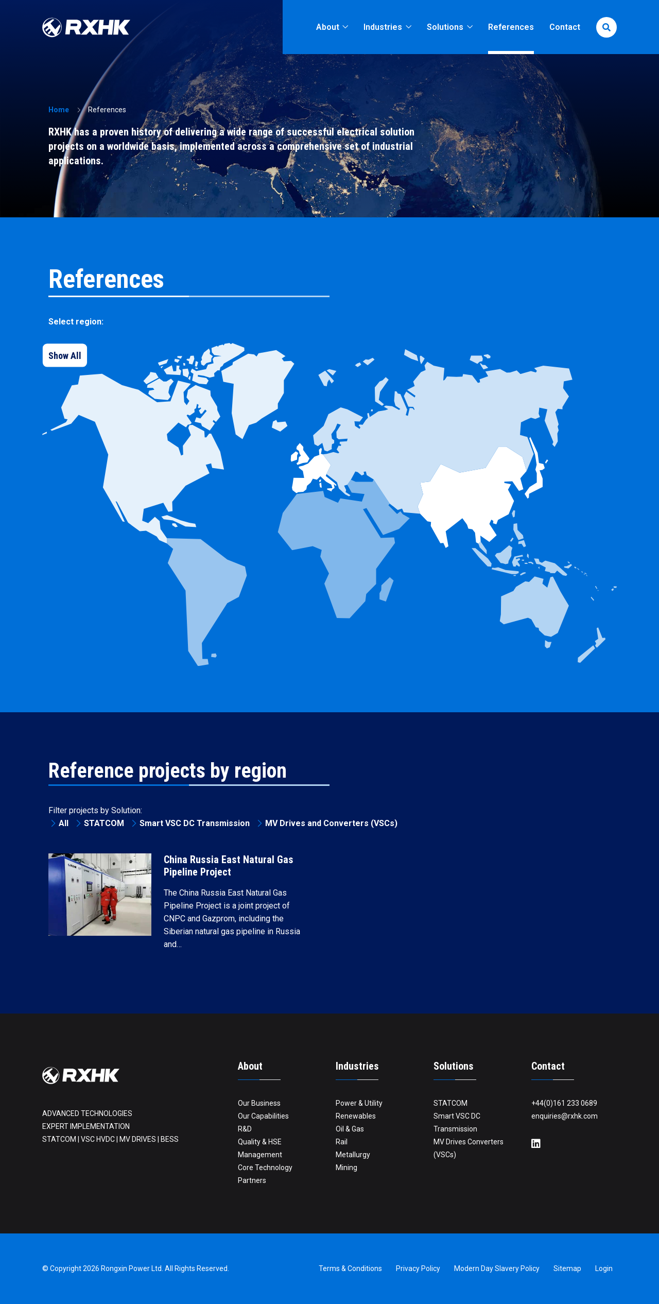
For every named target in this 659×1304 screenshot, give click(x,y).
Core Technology (265, 1167)
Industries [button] (383, 27)
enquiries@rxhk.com (564, 1116)
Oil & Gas (350, 1129)
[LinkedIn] (536, 1144)
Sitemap (567, 1268)
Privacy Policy (418, 1268)
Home (58, 110)
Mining (346, 1167)
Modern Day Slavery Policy (497, 1268)
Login (604, 1268)
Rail (342, 1142)
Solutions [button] (446, 27)
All (63, 823)
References (511, 27)
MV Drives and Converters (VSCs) (331, 823)
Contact (564, 27)
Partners (252, 1180)
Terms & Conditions (350, 1268)
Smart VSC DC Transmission (195, 823)
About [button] (328, 27)
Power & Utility (359, 1103)
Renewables (356, 1116)
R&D (245, 1129)
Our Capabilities (263, 1116)
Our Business (259, 1103)
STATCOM (104, 823)
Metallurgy (353, 1155)
